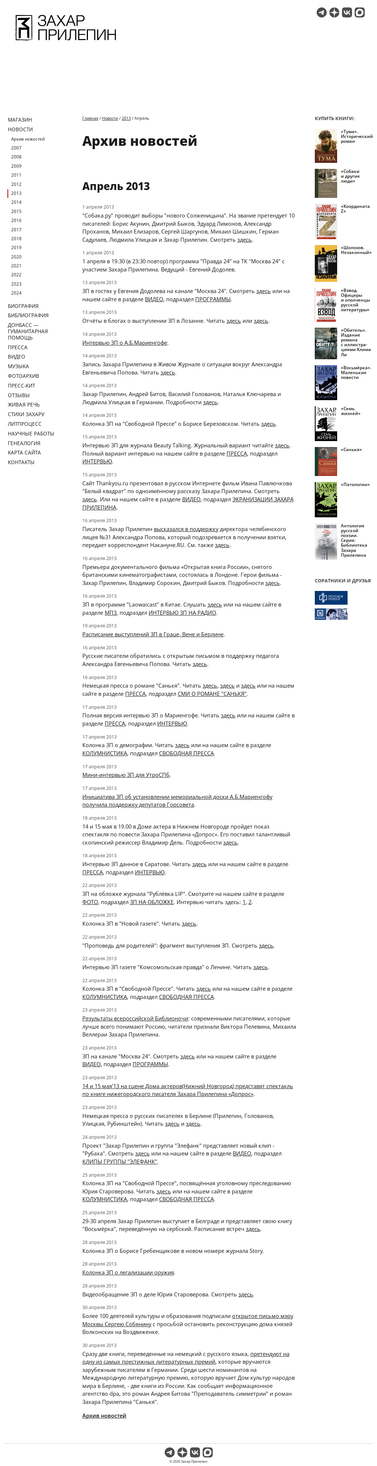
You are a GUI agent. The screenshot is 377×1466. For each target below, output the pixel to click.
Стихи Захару (26, 414)
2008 (16, 157)
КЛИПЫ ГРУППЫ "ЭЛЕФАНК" (119, 1161)
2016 (16, 220)
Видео (16, 356)
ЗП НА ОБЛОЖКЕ (152, 902)
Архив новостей (28, 139)
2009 (16, 166)
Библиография (28, 315)
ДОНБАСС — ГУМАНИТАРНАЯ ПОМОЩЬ (28, 331)
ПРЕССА (236, 453)
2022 (16, 274)
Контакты (21, 462)
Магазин (20, 119)
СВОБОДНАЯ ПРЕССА (186, 753)
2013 (16, 193)
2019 (16, 247)
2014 (16, 202)
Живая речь (24, 404)
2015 (16, 211)
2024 (16, 293)
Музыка (18, 366)
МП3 (111, 612)
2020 (16, 257)
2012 (16, 184)
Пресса (18, 347)
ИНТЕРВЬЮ (97, 461)
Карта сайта (24, 452)
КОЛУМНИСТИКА (104, 753)
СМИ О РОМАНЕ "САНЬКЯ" (212, 693)
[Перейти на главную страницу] (66, 41)
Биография (23, 305)
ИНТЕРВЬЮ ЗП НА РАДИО (182, 612)
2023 (16, 284)
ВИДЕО (154, 299)
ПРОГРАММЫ (213, 299)
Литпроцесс (25, 423)
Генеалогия (24, 443)
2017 (16, 229)
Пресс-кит (21, 385)
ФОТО (90, 902)
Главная (90, 118)
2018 (16, 238)
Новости (20, 129)
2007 (16, 148)
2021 (16, 266)
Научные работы (31, 433)
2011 (16, 175)
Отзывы (19, 395)
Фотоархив (23, 375)
